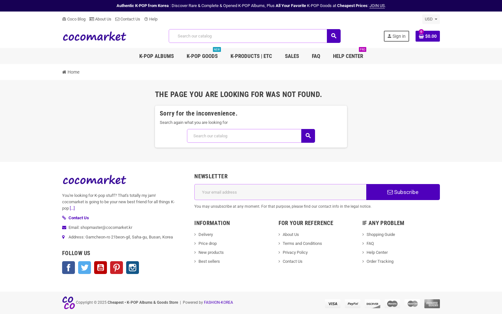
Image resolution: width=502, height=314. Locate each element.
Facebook (68, 267)
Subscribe (402, 192)
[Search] (254, 36)
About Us (100, 19)
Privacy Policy (295, 252)
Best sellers (209, 261)
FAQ (370, 243)
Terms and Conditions (302, 243)
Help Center (377, 252)
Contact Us (127, 19)
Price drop (207, 243)
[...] (72, 208)
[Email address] (280, 192)
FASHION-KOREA (218, 302)
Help (151, 19)
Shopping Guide (381, 234)
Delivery (205, 234)
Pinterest (116, 267)
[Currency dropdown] (431, 19)
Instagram (132, 267)
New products (211, 252)
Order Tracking (380, 261)
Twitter (84, 267)
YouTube (100, 267)
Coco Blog (73, 19)
